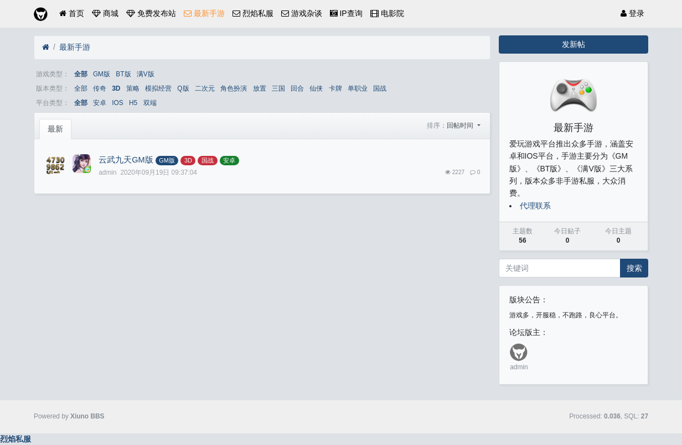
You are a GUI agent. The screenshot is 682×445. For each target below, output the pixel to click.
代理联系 (535, 205)
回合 (297, 88)
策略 (133, 88)
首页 (71, 13)
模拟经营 (158, 88)
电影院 (387, 13)
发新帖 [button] (573, 44)
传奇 (99, 88)
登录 (632, 13)
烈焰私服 (252, 13)
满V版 (145, 74)
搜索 (634, 268)
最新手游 (204, 13)
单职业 (358, 88)
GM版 (101, 74)
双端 (150, 103)
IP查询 (346, 13)
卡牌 (335, 88)
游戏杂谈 (301, 13)
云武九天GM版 (126, 159)
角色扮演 (233, 88)
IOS (117, 103)
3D (116, 88)
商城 (105, 13)
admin (519, 367)
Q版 (183, 88)
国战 (379, 88)
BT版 (123, 74)
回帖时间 (461, 125)
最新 (55, 128)
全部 (80, 74)
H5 (133, 103)
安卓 (99, 103)
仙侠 (316, 88)
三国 (278, 88)
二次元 (205, 88)
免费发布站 (151, 13)
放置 (259, 88)
